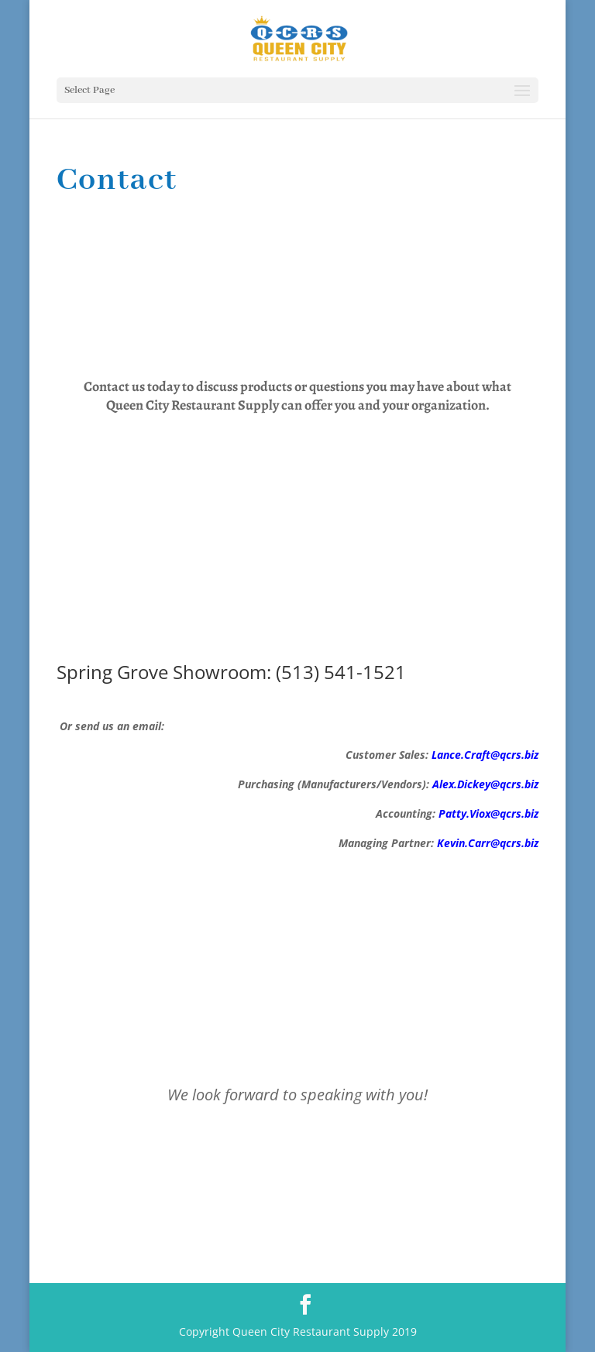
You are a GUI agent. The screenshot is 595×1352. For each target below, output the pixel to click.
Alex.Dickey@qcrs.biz (485, 784)
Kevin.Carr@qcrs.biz (487, 843)
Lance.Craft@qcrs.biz (485, 754)
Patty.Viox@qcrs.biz (488, 813)
